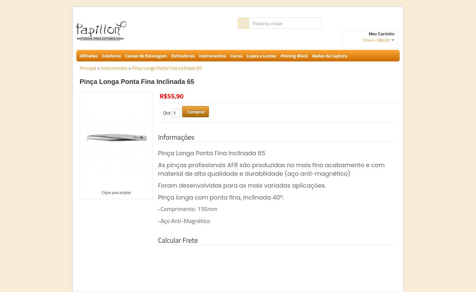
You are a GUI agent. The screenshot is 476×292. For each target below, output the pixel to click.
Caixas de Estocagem (146, 55)
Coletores (111, 55)
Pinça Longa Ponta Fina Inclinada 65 (167, 67)
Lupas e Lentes (261, 55)
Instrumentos (212, 55)
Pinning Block (294, 55)
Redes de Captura (329, 55)
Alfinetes (89, 55)
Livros (236, 55)
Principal (88, 67)
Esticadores (183, 55)
